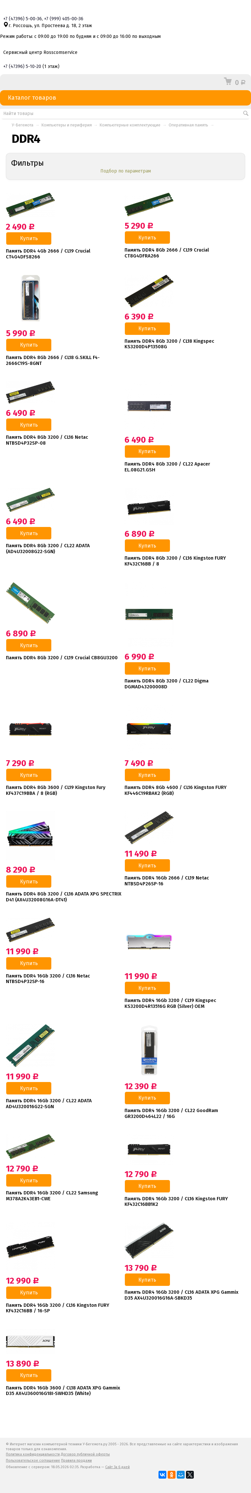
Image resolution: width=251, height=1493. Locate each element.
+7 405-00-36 (63, 19)
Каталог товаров (125, 98)
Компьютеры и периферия (67, 125)
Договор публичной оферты (85, 1454)
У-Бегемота (22, 125)
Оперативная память (188, 125)
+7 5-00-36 (22, 19)
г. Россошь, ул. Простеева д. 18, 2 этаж (47, 25)
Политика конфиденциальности (33, 1454)
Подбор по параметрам (125, 171)
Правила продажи (76, 1460)
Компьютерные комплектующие (130, 125)
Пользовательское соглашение (33, 1460)
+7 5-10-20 (22, 66)
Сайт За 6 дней (117, 1467)
